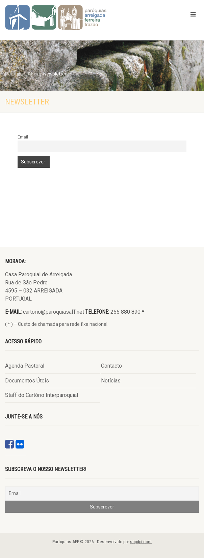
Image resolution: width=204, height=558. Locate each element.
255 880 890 (125, 312)
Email (23, 137)
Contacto (111, 366)
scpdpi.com (141, 541)
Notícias (111, 380)
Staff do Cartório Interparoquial (41, 395)
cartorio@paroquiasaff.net (53, 312)
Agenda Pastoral (24, 366)
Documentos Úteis (27, 380)
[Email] (102, 494)
